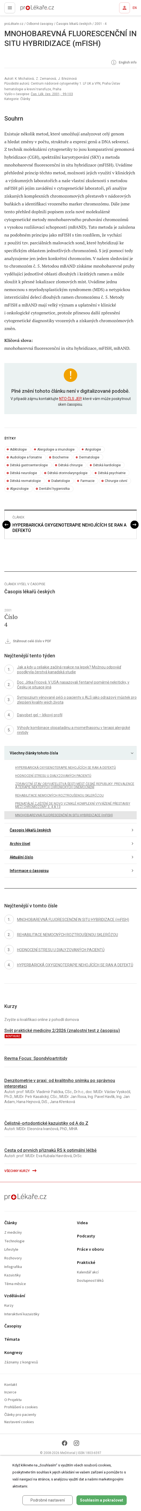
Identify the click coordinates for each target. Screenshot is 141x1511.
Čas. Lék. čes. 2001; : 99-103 (52, 94)
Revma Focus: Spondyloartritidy (35, 1058)
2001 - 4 (100, 24)
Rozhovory (13, 1258)
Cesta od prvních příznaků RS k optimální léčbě (50, 1150)
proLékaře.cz (27, 9)
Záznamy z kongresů (21, 1362)
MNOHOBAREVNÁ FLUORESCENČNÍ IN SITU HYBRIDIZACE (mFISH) (64, 815)
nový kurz (13, 1036)
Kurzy (9, 1305)
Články (10, 1223)
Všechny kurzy (20, 1171)
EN (135, 8)
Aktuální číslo (21, 857)
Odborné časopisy (39, 24)
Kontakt (10, 1384)
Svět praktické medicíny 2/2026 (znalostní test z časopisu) (62, 1030)
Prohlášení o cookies (21, 1407)
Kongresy (13, 1353)
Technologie (14, 1241)
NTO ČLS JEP (70, 399)
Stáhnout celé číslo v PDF (27, 641)
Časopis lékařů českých (74, 24)
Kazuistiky (12, 1275)
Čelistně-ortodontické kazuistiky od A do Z (46, 1123)
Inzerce (10, 1392)
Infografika (13, 1267)
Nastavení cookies (19, 1422)
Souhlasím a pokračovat (101, 1500)
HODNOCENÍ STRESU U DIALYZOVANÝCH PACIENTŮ (53, 776)
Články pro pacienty (20, 1414)
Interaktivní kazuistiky (21, 1314)
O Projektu (13, 1400)
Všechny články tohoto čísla (34, 753)
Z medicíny (13, 1232)
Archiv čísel (20, 843)
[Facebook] (64, 1443)
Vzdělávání (14, 1296)
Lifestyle (11, 1249)
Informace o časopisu (29, 870)
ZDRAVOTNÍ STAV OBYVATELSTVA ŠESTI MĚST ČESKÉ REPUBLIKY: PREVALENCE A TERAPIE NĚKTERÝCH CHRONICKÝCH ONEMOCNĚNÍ (74, 785)
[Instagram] (76, 1443)
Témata (12, 1339)
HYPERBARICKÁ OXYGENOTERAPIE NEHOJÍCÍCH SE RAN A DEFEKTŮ (69, 527)
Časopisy (12, 1326)
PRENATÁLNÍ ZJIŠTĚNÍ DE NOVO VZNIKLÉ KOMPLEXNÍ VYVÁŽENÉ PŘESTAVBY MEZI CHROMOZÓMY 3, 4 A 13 (72, 805)
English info (123, 62)
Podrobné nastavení (48, 1500)
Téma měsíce (15, 1284)
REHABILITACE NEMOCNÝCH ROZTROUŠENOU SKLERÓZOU (59, 795)
